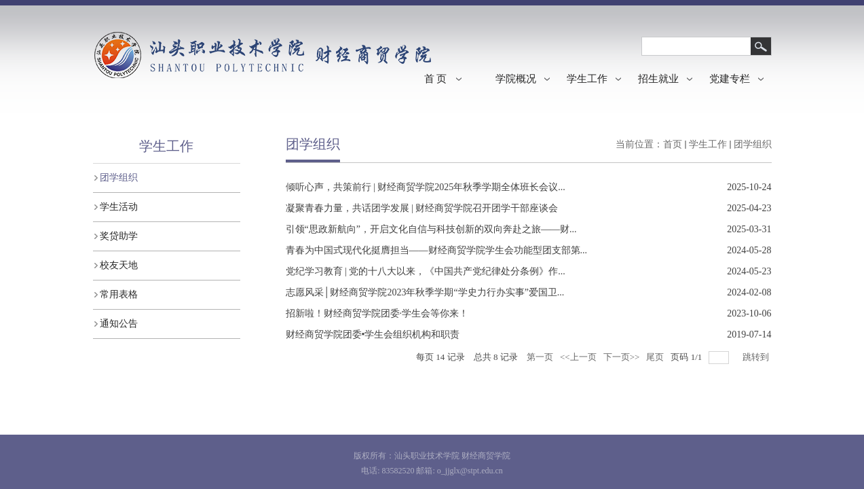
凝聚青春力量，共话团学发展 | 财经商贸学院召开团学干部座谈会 (422, 208)
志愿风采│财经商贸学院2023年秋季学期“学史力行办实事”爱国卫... (425, 292)
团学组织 (753, 144)
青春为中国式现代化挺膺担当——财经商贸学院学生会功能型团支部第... (437, 250)
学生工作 (708, 144)
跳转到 (757, 357)
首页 (672, 144)
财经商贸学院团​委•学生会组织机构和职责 (373, 334)
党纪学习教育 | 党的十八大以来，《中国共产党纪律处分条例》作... (425, 271)
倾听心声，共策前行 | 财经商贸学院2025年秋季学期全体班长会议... (425, 187)
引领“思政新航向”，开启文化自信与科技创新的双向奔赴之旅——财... (431, 229)
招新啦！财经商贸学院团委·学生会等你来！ (377, 313)
